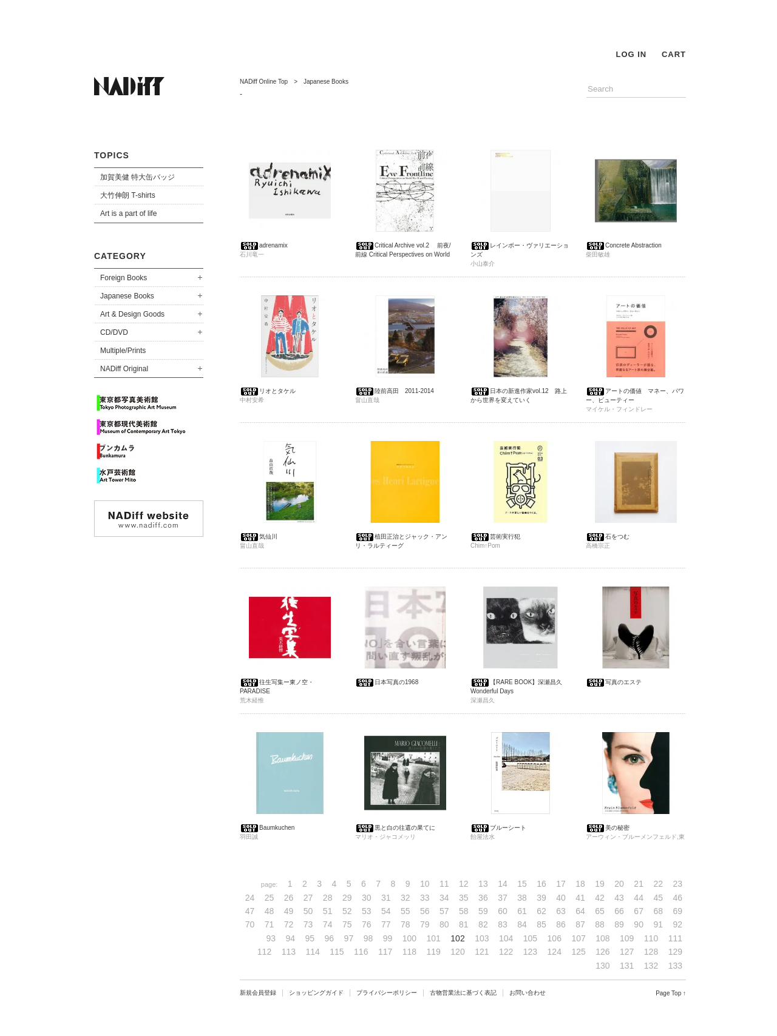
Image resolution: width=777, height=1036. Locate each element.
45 (658, 898)
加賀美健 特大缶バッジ (137, 177)
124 (555, 952)
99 (388, 938)
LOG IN (631, 54)
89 (619, 924)
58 (464, 911)
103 (482, 938)
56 (425, 911)
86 (561, 924)
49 (289, 911)
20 (619, 884)
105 (530, 938)
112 (264, 952)
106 (555, 938)
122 (506, 952)
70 (250, 924)
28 (328, 898)
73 (308, 924)
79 (425, 924)
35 (464, 898)
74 (328, 924)
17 (561, 884)
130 (602, 965)
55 (405, 911)
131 (627, 965)
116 (361, 952)
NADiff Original (124, 369)
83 (502, 924)
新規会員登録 (258, 992)
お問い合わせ (527, 992)
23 (677, 884)
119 (434, 952)
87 (580, 924)
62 (541, 911)
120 (457, 952)
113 (289, 952)
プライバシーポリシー (386, 992)
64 (580, 911)
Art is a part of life (128, 213)
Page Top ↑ (671, 993)
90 (638, 924)
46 (677, 898)
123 (530, 952)
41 (580, 898)
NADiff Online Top (264, 81)
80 (444, 924)
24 (250, 898)
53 (367, 911)
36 (483, 898)
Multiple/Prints (123, 350)
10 (425, 884)
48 (269, 911)
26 (289, 898)
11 (444, 884)
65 (600, 911)
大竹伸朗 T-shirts (127, 195)
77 (386, 924)
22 (658, 884)
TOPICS (111, 155)
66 (619, 911)
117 (385, 952)
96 (329, 938)
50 (308, 911)
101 (434, 938)
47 (250, 911)
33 (425, 898)
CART (674, 54)
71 (269, 924)
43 (619, 898)
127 (627, 952)
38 (522, 898)
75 (347, 924)
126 (602, 952)
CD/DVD (114, 332)
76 (367, 924)
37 (502, 898)
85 (541, 924)
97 (349, 938)
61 (522, 911)
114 (312, 952)
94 (291, 938)
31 (386, 898)
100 (409, 938)
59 (483, 911)
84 (522, 924)
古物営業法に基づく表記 (463, 992)
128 (651, 952)
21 (638, 884)
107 (578, 938)
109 (627, 938)
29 (347, 898)
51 (328, 911)
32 (405, 898)
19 (600, 884)
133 (675, 965)
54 (386, 911)
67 (638, 911)
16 (541, 884)
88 (600, 924)
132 (651, 965)
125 (578, 952)
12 (464, 884)
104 (506, 938)
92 (677, 924)
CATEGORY (120, 256)
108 (602, 938)
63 (561, 911)
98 (368, 938)
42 (600, 898)
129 (675, 952)
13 (483, 884)
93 (271, 938)
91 (658, 924)
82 (483, 924)
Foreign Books (123, 278)
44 (638, 898)
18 (580, 884)
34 (444, 898)
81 (464, 924)
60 (502, 911)
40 (561, 898)
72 (289, 924)
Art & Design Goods (132, 314)
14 (502, 884)
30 (367, 898)
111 (675, 938)
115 (337, 952)
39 (541, 898)
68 (658, 911)
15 (522, 884)
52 (347, 911)
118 (409, 952)
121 (482, 952)
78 (405, 924)
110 (651, 938)
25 (269, 898)
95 (310, 938)
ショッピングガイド (316, 992)
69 (677, 911)
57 (444, 911)
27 (308, 898)
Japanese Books (127, 296)
